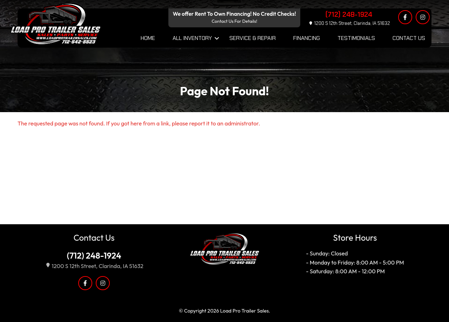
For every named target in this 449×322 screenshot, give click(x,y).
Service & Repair (252, 38)
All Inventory (192, 38)
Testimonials (356, 38)
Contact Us (409, 38)
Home (148, 38)
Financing (306, 38)
